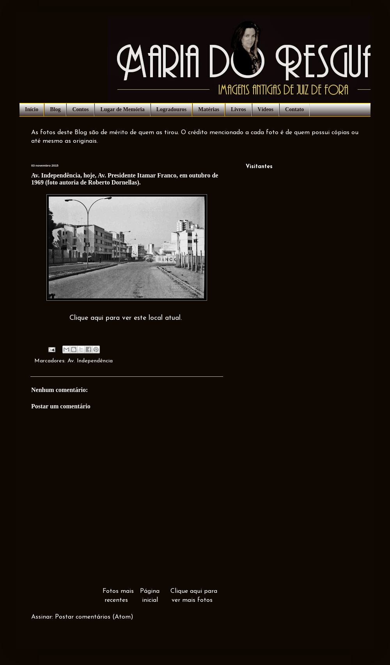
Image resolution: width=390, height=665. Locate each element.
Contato (294, 109)
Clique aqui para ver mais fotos (193, 595)
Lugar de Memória (122, 109)
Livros (238, 109)
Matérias (208, 109)
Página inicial (150, 595)
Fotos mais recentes (118, 595)
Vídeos (265, 109)
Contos (80, 109)
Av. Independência (90, 361)
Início (31, 109)
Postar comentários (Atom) (94, 617)
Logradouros (171, 109)
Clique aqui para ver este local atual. (125, 318)
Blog (55, 109)
